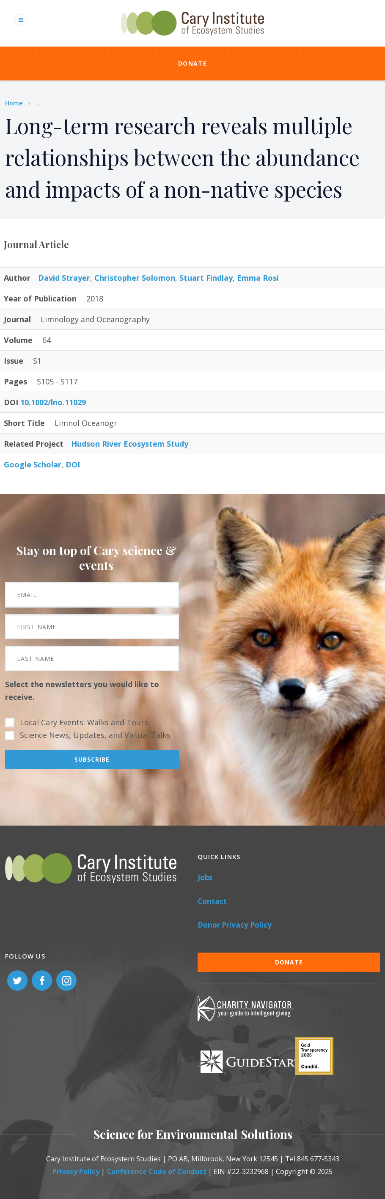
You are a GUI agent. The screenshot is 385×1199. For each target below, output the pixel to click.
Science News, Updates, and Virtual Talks (95, 735)
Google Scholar (32, 464)
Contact (212, 901)
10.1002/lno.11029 (53, 402)
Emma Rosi (258, 278)
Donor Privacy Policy (235, 925)
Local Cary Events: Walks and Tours (84, 722)
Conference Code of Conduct (156, 1171)
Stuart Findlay (206, 278)
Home (13, 103)
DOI (73, 464)
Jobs (205, 877)
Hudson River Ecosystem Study (129, 444)
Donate (192, 63)
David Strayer (64, 278)
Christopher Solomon (134, 278)
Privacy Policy (75, 1171)
